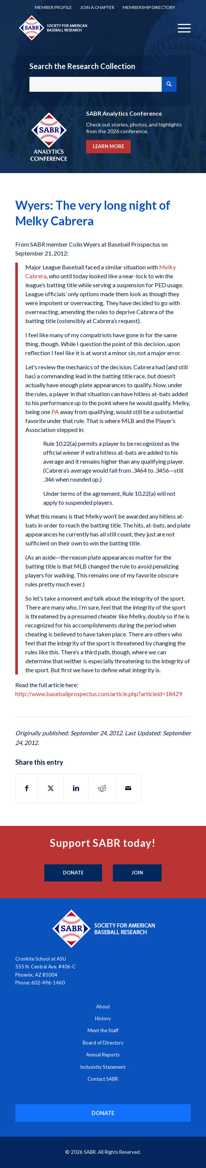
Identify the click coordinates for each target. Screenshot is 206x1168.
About (103, 1006)
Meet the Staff (103, 1030)
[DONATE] (102, 1113)
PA (55, 411)
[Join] (137, 873)
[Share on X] (50, 788)
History (103, 1018)
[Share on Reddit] (102, 788)
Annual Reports (103, 1055)
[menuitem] (53, 7)
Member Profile (53, 7)
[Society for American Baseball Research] (85, 28)
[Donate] (73, 873)
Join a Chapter (97, 7)
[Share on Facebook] (27, 788)
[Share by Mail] (128, 788)
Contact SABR (103, 1079)
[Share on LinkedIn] (76, 788)
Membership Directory (149, 7)
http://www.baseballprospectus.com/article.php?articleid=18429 (98, 693)
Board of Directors (103, 1043)
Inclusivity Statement (103, 1067)
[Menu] (180, 28)
